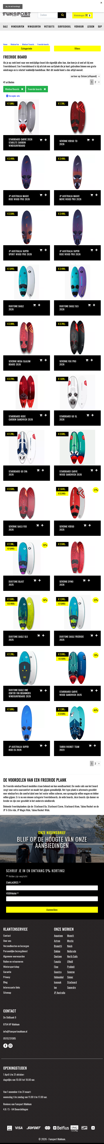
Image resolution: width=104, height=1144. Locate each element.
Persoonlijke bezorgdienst (15, 951)
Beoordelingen (21, 1109)
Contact (7, 935)
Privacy (6, 977)
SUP (100, 26)
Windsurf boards (28, 44)
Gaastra (57, 972)
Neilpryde (71, 951)
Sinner (70, 977)
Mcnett (70, 935)
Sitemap (7, 992)
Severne (71, 972)
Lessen (90, 26)
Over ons (7, 941)
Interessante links (11, 987)
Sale (5, 26)
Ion (55, 987)
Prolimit (71, 966)
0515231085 (9, 1038)
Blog (5, 982)
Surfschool (64, 26)
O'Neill (70, 961)
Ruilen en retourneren (13, 961)
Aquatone (58, 935)
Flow (56, 966)
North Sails (72, 956)
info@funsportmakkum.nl (15, 1031)
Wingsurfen (34, 26)
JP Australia (59, 992)
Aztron (57, 941)
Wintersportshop (11, 966)
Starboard (72, 982)
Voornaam (12, 893)
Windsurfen (17, 26)
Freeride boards (43, 44)
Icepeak (57, 982)
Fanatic (57, 961)
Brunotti (58, 946)
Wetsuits (49, 26)
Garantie (7, 972)
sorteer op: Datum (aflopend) (85, 76)
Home (5, 44)
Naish (69, 946)
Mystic (70, 941)
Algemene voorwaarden (14, 956)
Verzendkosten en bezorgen (16, 946)
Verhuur (79, 26)
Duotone (58, 956)
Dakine (57, 951)
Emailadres (13, 882)
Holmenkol (59, 977)
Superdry (71, 987)
